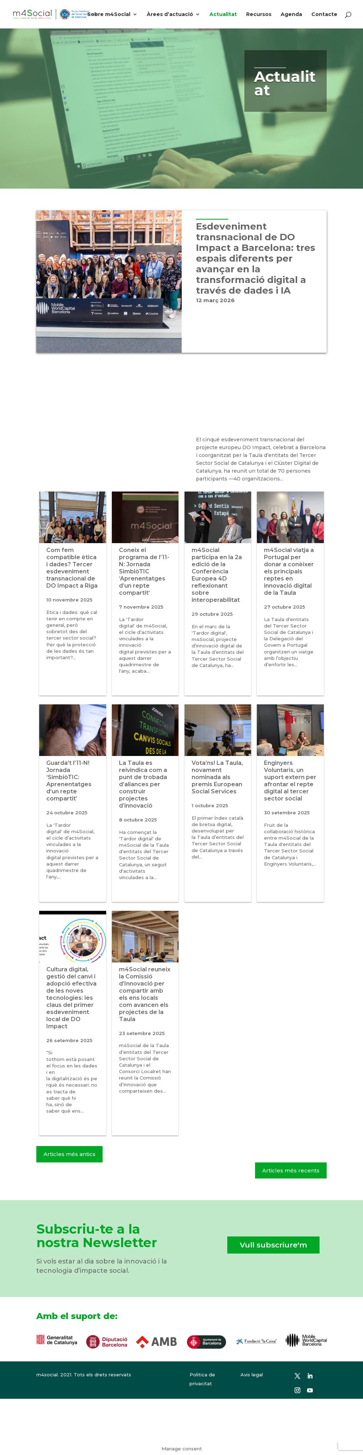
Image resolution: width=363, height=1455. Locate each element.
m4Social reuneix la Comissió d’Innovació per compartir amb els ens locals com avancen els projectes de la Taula (144, 994)
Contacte (324, 14)
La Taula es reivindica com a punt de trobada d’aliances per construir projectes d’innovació (143, 784)
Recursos (258, 14)
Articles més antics (69, 1154)
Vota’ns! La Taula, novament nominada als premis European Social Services (217, 777)
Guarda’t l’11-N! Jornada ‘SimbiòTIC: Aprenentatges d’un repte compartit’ (69, 781)
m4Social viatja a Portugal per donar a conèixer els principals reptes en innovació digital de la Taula (289, 571)
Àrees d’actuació (170, 14)
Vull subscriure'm (273, 1244)
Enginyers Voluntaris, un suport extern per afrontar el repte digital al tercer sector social (290, 781)
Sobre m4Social (108, 14)
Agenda (291, 14)
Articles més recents (291, 1170)
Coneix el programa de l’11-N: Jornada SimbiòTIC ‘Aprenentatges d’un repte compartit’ (144, 571)
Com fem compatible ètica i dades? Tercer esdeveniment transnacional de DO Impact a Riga (72, 568)
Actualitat (223, 14)
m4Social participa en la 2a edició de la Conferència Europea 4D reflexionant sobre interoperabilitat (217, 575)
